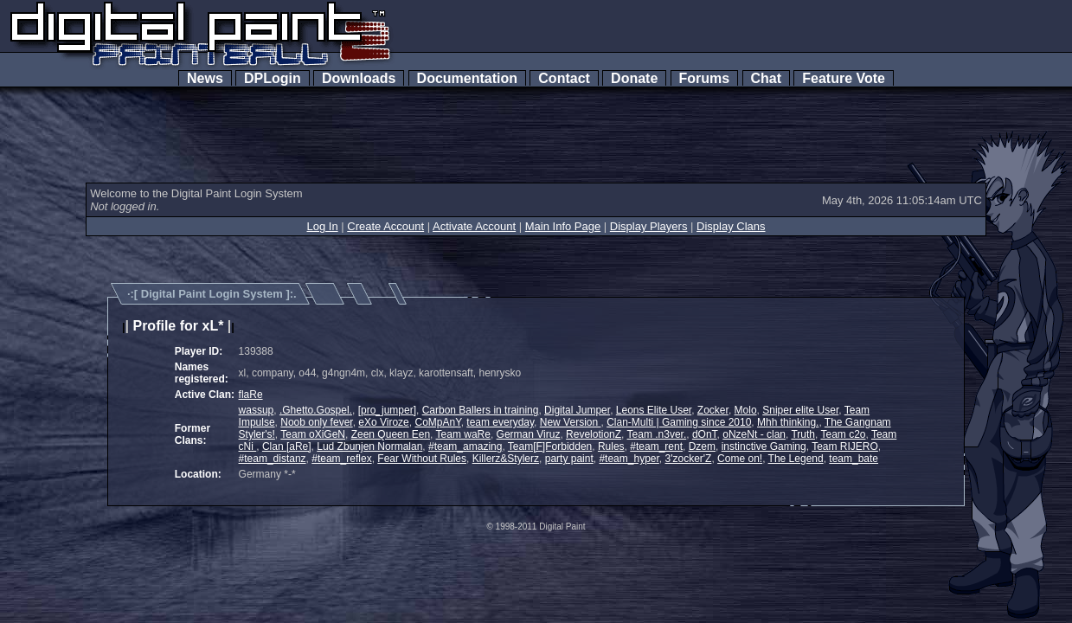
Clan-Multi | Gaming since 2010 (679, 422)
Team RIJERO (845, 446)
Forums (704, 78)
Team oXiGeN (312, 434)
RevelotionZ (593, 434)
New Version (570, 422)
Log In (321, 226)
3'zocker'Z (688, 459)
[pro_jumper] (387, 410)
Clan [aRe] (286, 446)
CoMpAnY (437, 422)
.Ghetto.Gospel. (315, 410)
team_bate (853, 459)
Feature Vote (843, 78)
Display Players (649, 226)
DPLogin (272, 78)
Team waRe (463, 434)
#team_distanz (272, 459)
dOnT (704, 434)
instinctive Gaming (764, 446)
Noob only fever (316, 422)
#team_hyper (628, 459)
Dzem (702, 446)
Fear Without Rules (421, 459)
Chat (766, 78)
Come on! (739, 459)
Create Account (385, 226)
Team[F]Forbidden (550, 446)
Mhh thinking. (787, 422)
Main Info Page (562, 226)
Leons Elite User (653, 410)
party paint (569, 459)
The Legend (796, 459)
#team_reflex (341, 459)
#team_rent (656, 446)
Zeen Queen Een (390, 434)
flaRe (251, 395)
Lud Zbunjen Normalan (369, 446)
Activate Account (474, 226)
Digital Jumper (577, 410)
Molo (746, 410)
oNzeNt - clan (754, 434)
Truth (803, 434)
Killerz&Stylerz (505, 459)
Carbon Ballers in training (480, 410)
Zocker (713, 410)
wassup (256, 410)
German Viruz (529, 434)
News (205, 78)
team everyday (500, 422)
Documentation (467, 78)
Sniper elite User (800, 410)
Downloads (358, 78)
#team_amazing (465, 446)
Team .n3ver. (657, 434)
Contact (563, 78)
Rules (611, 446)
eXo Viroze (383, 422)
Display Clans (730, 226)
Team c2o (842, 434)
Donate (634, 78)
